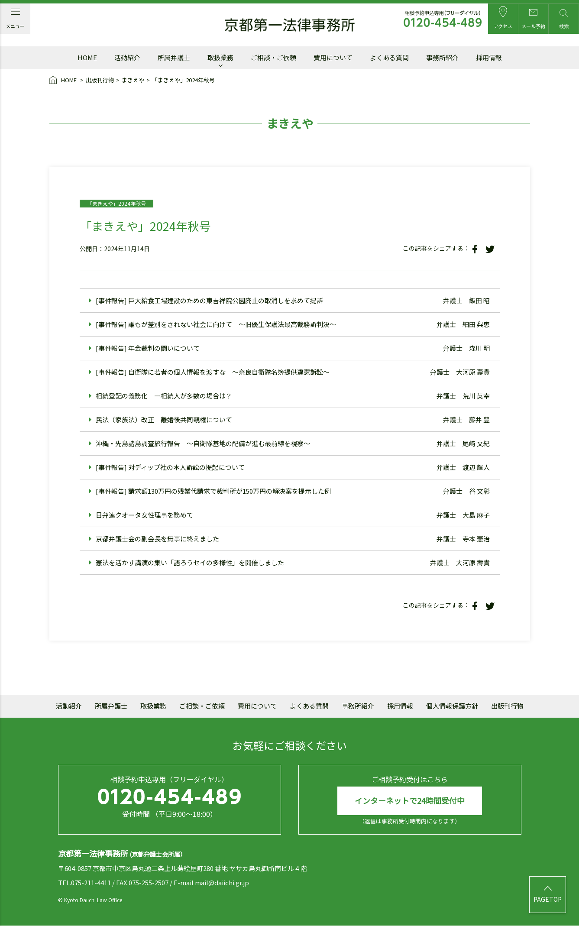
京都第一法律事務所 (290, 25)
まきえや (133, 80)
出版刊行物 (100, 80)
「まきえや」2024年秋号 (183, 80)
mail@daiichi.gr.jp (222, 882)
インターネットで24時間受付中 (410, 800)
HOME (63, 80)
